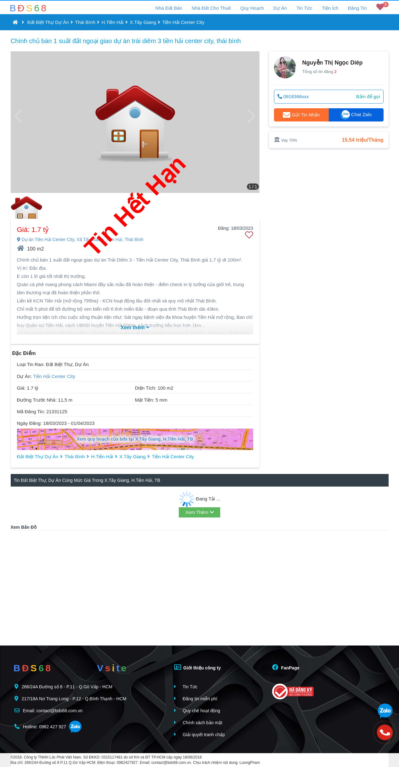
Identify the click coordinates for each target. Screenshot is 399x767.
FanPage (285, 667)
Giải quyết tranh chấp (199, 734)
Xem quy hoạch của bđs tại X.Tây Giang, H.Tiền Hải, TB (135, 439)
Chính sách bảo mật (198, 722)
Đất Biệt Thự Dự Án (48, 22)
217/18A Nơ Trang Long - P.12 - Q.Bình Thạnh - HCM (70, 698)
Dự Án (280, 8)
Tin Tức (304, 8)
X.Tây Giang (143, 22)
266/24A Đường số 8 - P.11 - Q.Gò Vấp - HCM (63, 686)
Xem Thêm (199, 512)
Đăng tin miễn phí (195, 698)
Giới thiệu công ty (197, 667)
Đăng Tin (357, 8)
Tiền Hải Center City (183, 22)
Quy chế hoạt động (197, 710)
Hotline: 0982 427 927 (40, 726)
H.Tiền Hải (112, 22)
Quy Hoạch (252, 8)
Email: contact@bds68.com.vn (48, 710)
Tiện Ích (330, 8)
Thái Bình (85, 22)
